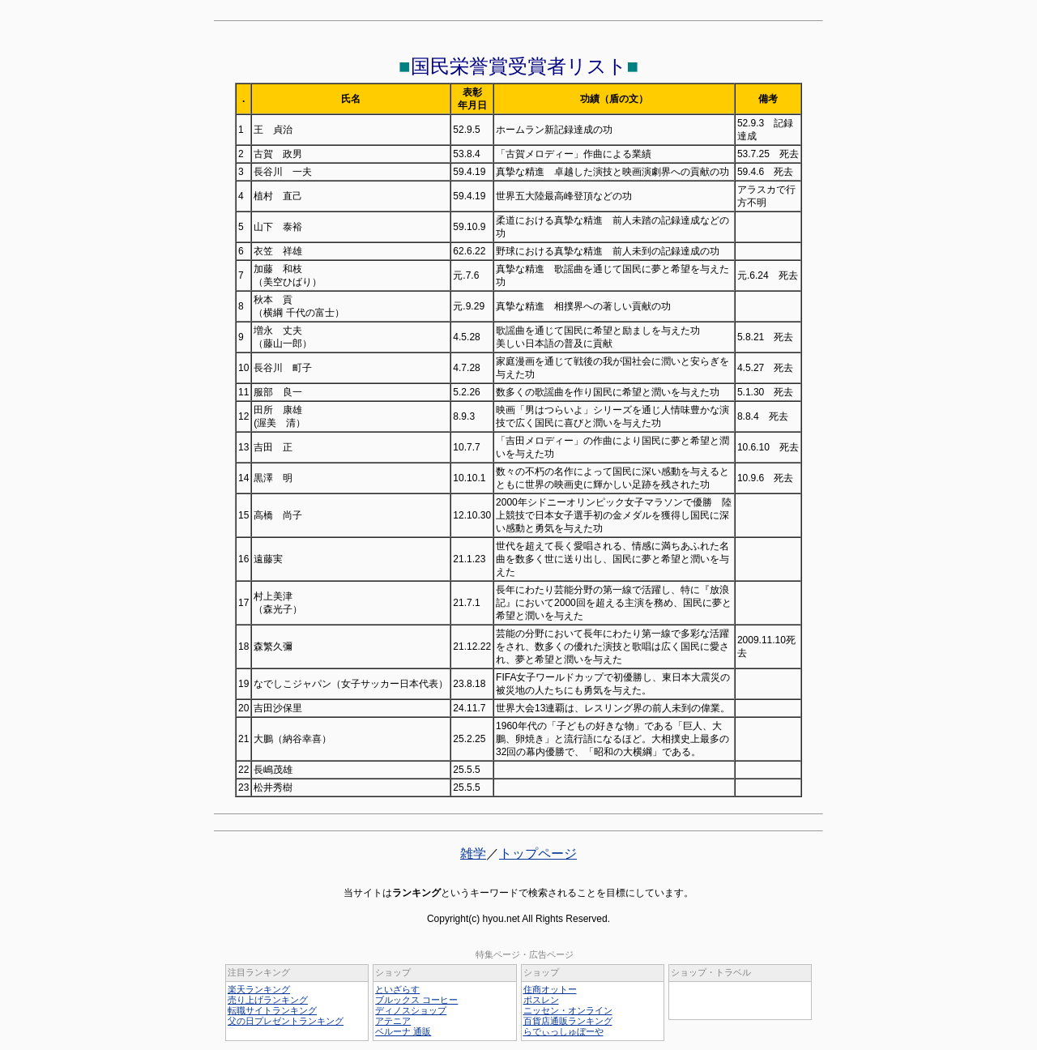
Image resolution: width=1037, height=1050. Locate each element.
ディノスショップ (410, 1010)
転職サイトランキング (272, 1010)
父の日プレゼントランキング (286, 1021)
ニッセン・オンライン (567, 1010)
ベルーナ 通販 (403, 1031)
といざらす (397, 989)
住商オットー (550, 989)
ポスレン (541, 1000)
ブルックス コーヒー (416, 1000)
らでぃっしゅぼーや (563, 1031)
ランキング (416, 892)
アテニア (393, 1021)
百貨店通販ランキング (567, 1021)
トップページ (538, 853)
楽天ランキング (259, 989)
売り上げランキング (268, 1000)
